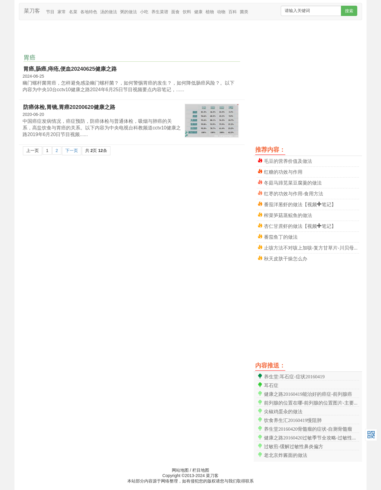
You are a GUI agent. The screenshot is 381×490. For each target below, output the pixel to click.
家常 (61, 11)
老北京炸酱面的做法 (285, 454)
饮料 (187, 11)
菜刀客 (32, 11)
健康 (198, 11)
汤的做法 (108, 11)
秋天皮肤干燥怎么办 (285, 258)
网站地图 (180, 470)
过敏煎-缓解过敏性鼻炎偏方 (293, 446)
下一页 (71, 150)
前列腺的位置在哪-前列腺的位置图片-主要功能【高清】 (311, 402)
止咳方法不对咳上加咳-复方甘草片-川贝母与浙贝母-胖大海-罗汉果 (311, 247)
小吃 (144, 11)
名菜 (73, 11)
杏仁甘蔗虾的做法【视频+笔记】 (300, 225)
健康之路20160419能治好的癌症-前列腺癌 (308, 393)
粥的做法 (128, 11)
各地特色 (88, 11)
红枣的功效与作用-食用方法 (293, 193)
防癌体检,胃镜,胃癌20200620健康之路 (69, 107)
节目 (50, 11)
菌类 (244, 11)
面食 (175, 11)
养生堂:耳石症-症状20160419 (294, 376)
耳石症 (271, 385)
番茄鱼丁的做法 (281, 236)
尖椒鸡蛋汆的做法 (283, 411)
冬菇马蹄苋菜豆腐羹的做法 (293, 182)
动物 (221, 11)
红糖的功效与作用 (283, 171)
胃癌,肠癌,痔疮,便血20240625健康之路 (70, 69)
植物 (210, 11)
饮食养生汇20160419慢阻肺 (293, 420)
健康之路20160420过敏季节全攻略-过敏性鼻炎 (311, 437)
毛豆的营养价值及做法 (288, 160)
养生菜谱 (159, 11)
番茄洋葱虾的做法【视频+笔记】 (300, 204)
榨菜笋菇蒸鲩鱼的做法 (288, 215)
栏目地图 (200, 470)
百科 (232, 11)
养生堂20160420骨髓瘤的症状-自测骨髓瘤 (308, 428)
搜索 (349, 10)
